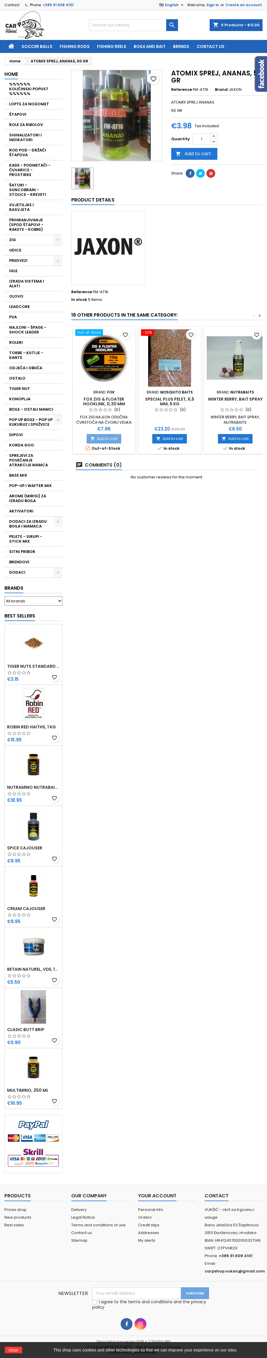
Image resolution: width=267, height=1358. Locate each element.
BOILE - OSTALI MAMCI (31, 409)
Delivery (79, 1209)
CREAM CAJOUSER (26, 908)
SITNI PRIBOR (22, 551)
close (13, 1350)
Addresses (148, 1233)
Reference (181, 89)
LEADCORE (19, 306)
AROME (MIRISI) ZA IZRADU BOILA (27, 498)
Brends (181, 46)
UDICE (15, 250)
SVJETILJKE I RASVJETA (21, 207)
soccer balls (37, 46)
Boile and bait (150, 46)
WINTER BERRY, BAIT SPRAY (235, 399)
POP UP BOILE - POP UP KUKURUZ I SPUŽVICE (31, 422)
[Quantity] (202, 139)
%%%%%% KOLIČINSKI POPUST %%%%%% (28, 88)
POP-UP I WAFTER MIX (30, 485)
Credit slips (148, 1225)
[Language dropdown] (172, 5)
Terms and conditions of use (98, 1225)
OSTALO (17, 378)
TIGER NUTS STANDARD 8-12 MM (33, 666)
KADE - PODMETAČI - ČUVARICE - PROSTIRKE (30, 170)
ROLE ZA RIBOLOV (26, 125)
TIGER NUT (19, 388)
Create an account (243, 4)
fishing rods (75, 46)
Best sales (14, 1225)
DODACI (17, 572)
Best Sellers (19, 615)
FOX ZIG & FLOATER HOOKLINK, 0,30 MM (104, 401)
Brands (13, 588)
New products (17, 1217)
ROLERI (16, 342)
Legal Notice (83, 1217)
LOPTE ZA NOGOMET (29, 104)
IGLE (13, 271)
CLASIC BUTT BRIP (25, 1029)
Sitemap (79, 1240)
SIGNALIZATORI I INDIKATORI (25, 137)
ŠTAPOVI (17, 114)
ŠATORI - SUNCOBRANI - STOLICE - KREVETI (27, 189)
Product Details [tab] (92, 199)
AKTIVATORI (21, 511)
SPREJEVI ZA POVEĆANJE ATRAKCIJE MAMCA (28, 460)
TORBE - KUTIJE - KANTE (26, 355)
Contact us (210, 46)
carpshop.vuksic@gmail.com (235, 1271)
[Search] (133, 25)
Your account (157, 1195)
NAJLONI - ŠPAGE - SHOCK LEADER (27, 330)
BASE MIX (18, 475)
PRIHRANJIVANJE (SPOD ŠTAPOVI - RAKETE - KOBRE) (26, 224)
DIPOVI (16, 435)
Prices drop (15, 1209)
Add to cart (193, 153)
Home (11, 74)
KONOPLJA (19, 399)
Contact (12, 4)
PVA (13, 317)
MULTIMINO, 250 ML (27, 1090)
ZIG (12, 240)
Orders (145, 1217)
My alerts (146, 1240)
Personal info (150, 1209)
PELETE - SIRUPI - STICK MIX (25, 539)
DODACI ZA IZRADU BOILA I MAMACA (28, 524)
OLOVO (16, 296)
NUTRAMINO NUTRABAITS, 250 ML (33, 787)
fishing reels (111, 46)
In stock (79, 299)
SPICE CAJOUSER (24, 848)
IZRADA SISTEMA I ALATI (26, 283)
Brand (221, 89)
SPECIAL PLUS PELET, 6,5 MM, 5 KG (169, 401)
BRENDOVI (19, 562)
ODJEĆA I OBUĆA (25, 368)
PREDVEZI (18, 260)
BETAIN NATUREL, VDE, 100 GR (33, 969)
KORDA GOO (21, 445)
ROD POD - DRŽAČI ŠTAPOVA (27, 152)
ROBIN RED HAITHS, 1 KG (31, 727)
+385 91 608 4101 (58, 4)
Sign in (212, 4)
